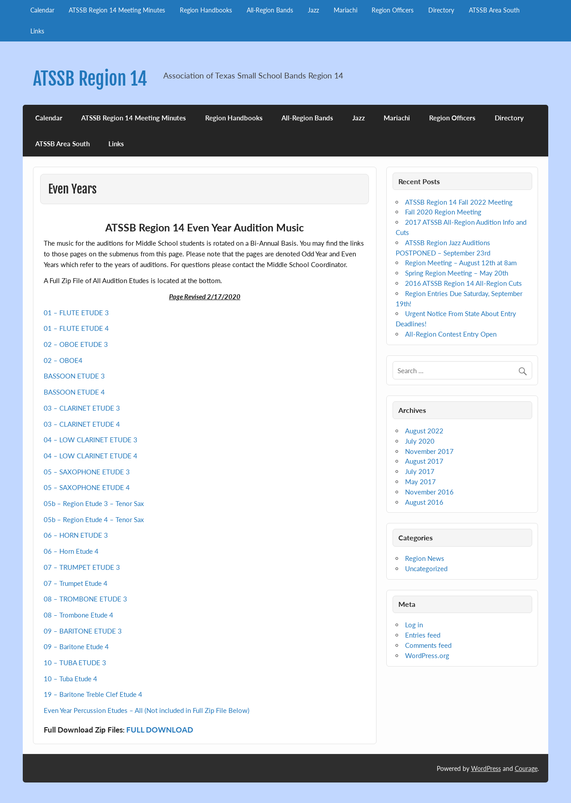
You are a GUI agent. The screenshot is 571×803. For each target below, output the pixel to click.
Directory (441, 10)
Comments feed (428, 645)
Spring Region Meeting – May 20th (456, 273)
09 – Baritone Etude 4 (76, 646)
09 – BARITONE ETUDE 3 (83, 631)
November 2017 (429, 451)
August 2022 (424, 431)
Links (37, 31)
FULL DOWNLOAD (159, 729)
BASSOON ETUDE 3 (74, 376)
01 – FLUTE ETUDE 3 (76, 313)
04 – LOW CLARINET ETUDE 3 (90, 440)
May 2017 (420, 482)
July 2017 (419, 471)
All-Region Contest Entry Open (451, 334)
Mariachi (345, 10)
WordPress (486, 768)
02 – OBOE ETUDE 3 (76, 344)
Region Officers (393, 10)
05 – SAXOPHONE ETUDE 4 (87, 487)
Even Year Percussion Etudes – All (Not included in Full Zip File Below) (146, 710)
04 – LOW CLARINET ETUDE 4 (90, 456)
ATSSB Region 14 (90, 78)
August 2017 (424, 461)
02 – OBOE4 (63, 360)
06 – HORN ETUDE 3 (76, 535)
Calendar (42, 10)
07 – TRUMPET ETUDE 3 (82, 567)
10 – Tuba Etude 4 (70, 679)
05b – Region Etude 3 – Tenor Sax (94, 503)
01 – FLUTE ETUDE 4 (76, 328)
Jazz (313, 10)
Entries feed (422, 635)
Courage (526, 768)
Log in (414, 625)
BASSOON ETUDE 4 (74, 392)
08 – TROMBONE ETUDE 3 (85, 599)
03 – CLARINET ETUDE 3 (82, 408)
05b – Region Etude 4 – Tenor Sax (94, 519)
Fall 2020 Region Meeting (443, 212)
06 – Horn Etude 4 (71, 551)
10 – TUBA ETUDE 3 (75, 663)
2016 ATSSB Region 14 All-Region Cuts (463, 283)
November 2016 (429, 492)
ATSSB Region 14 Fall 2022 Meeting (459, 202)
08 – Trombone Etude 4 (78, 615)
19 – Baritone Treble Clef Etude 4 (93, 694)
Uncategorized (426, 568)
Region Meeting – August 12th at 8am (461, 263)
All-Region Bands (270, 10)
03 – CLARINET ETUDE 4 (82, 424)
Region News (424, 558)
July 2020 (419, 441)
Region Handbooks (206, 10)
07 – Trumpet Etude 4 (76, 583)
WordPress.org (427, 655)
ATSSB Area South (494, 10)
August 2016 (424, 502)
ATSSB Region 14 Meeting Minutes (117, 10)
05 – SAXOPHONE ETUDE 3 (87, 472)
